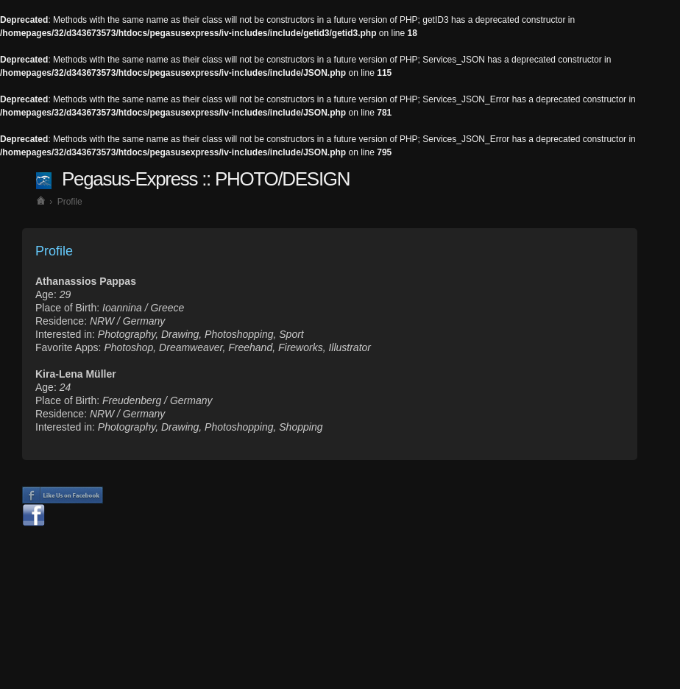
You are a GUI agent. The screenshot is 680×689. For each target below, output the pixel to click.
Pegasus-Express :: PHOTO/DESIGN (206, 179)
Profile (69, 202)
